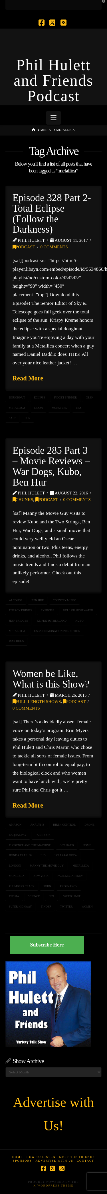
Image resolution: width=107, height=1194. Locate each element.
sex (51, 896)
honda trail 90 (20, 855)
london (15, 865)
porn (47, 886)
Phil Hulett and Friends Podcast (53, 80)
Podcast (24, 247)
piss (79, 407)
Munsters (59, 407)
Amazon (15, 824)
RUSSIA (14, 896)
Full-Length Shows (37, 701)
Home (17, 1156)
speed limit (71, 896)
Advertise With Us (54, 1160)
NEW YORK (41, 875)
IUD (43, 855)
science (34, 896)
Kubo (79, 620)
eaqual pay (17, 834)
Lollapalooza (65, 855)
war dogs (16, 641)
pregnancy (68, 886)
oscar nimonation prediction (57, 631)
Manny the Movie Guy (47, 865)
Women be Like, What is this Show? (51, 679)
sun (28, 418)
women (87, 906)
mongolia (16, 875)
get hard (67, 845)
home (87, 845)
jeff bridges (18, 620)
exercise (47, 610)
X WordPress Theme (53, 1185)
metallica (17, 407)
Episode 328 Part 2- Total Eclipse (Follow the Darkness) (52, 213)
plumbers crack (22, 886)
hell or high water (78, 610)
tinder (46, 906)
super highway (20, 906)
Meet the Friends (77, 1156)
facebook (43, 834)
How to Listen (41, 1156)
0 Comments (54, 247)
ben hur (37, 600)
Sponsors (22, 1160)
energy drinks (20, 610)
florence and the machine (30, 845)
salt (12, 418)
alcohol (16, 600)
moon (38, 407)
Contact (85, 1160)
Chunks (23, 499)
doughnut (17, 397)
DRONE (89, 824)
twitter (66, 906)
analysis (37, 824)
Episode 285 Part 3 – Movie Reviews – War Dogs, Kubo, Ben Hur (51, 466)
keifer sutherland (51, 620)
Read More (28, 378)
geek (90, 397)
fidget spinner (65, 397)
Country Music (64, 600)
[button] (53, 118)
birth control (64, 824)
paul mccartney (70, 875)
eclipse (39, 397)
